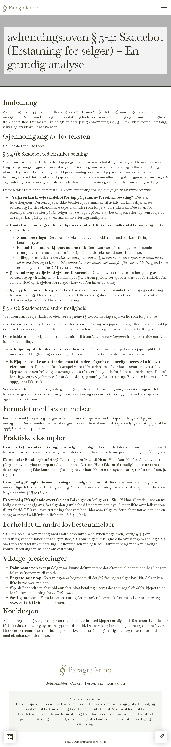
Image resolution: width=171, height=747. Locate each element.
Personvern (94, 683)
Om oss (76, 683)
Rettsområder (56, 683)
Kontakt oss (116, 683)
